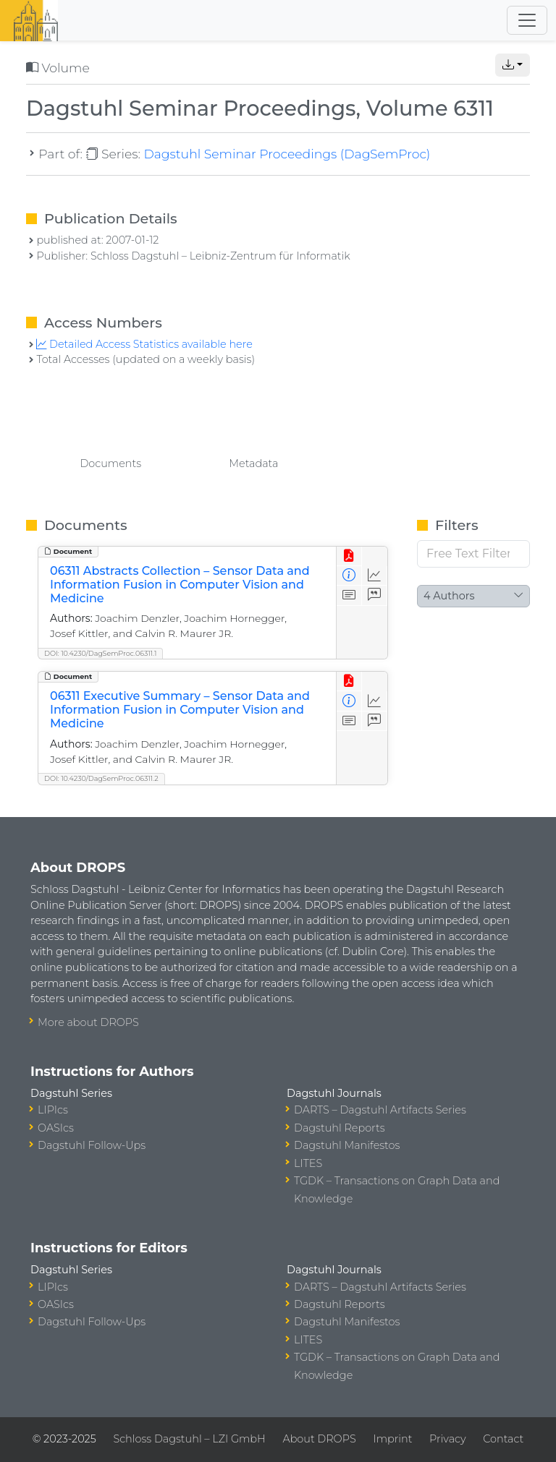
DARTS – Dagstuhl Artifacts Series (380, 1109)
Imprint (392, 1438)
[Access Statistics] (374, 576)
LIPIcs (53, 1109)
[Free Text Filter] (473, 554)
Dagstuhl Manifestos (347, 1145)
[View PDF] (349, 556)
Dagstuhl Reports (339, 1127)
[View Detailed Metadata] (349, 576)
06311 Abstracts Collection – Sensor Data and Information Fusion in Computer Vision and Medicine (180, 584)
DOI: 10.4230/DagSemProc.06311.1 (100, 653)
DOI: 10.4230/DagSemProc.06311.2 (101, 778)
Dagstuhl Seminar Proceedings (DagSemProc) (286, 153)
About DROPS (318, 1438)
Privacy (447, 1438)
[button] (512, 65)
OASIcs (56, 1127)
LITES (308, 1163)
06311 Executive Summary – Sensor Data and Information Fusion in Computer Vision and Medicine (180, 709)
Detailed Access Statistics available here (144, 344)
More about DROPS (88, 1022)
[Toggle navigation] (527, 20)
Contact (503, 1438)
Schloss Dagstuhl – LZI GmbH (189, 1438)
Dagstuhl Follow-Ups (92, 1145)
